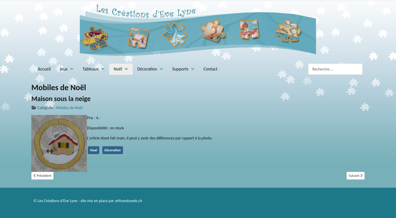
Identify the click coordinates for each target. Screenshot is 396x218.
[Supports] (191, 69)
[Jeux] (70, 69)
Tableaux (90, 69)
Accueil (44, 69)
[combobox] (335, 69)
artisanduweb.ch (128, 200)
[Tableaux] (101, 69)
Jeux (63, 69)
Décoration (147, 69)
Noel (93, 150)
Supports (180, 69)
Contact (210, 69)
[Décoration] (160, 69)
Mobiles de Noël (69, 107)
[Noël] (125, 69)
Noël (118, 69)
